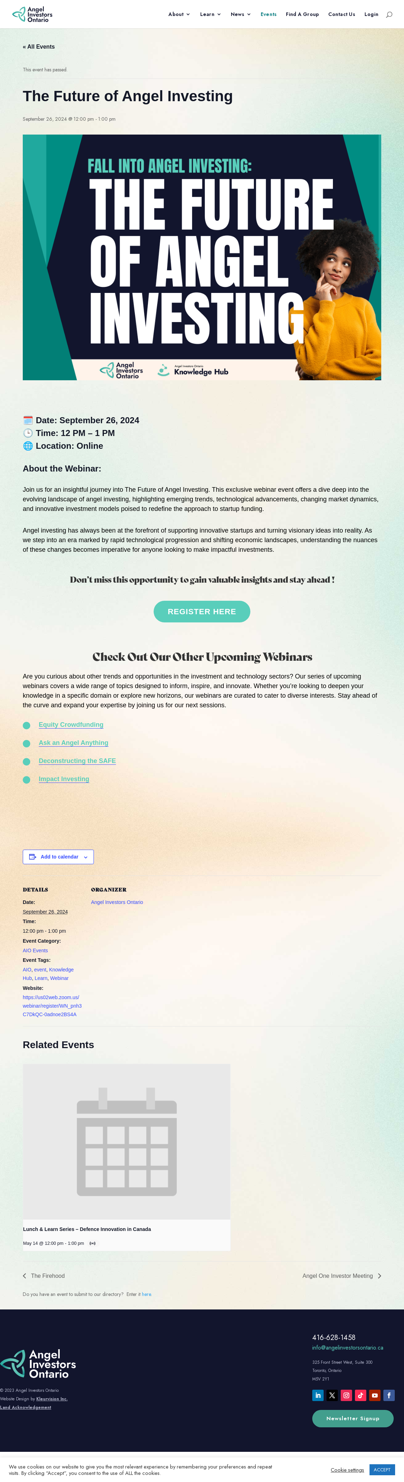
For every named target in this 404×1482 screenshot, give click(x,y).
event (40, 969)
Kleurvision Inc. (52, 1399)
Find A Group (302, 15)
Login (371, 15)
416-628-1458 (334, 1338)
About (176, 15)
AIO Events (35, 950)
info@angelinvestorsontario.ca (347, 1348)
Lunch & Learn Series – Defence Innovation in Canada (87, 1229)
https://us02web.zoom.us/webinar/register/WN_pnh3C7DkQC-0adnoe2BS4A (52, 1006)
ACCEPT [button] (382, 1469)
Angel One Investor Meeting (338, 1276)
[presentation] (126, 1141)
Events (269, 15)
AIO (27, 969)
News (237, 15)
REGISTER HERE (202, 611)
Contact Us (341, 15)
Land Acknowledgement (25, 1407)
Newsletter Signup (352, 1418)
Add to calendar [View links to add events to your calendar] (60, 857)
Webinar (59, 978)
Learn (207, 15)
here (146, 1294)
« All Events (39, 47)
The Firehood (47, 1276)
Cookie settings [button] (347, 1470)
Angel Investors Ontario (117, 902)
